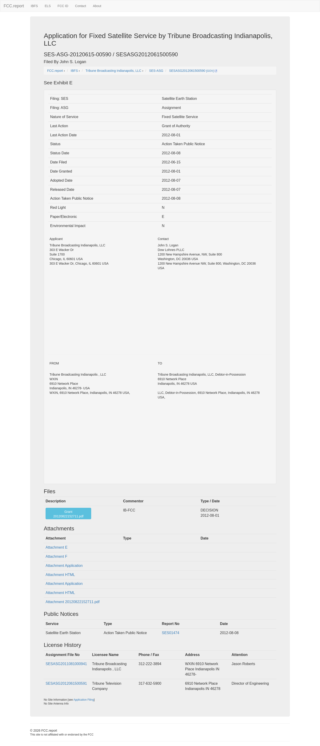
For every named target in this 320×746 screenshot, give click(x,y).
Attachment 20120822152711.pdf (73, 602)
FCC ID (63, 6)
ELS (48, 6)
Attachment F (56, 556)
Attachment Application (64, 566)
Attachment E (56, 547)
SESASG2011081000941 (66, 664)
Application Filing (83, 699)
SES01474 (170, 633)
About (97, 6)
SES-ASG (156, 70)
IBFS (34, 6)
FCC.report (14, 6)
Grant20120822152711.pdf (68, 514)
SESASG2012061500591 (66, 683)
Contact (80, 6)
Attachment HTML (60, 575)
